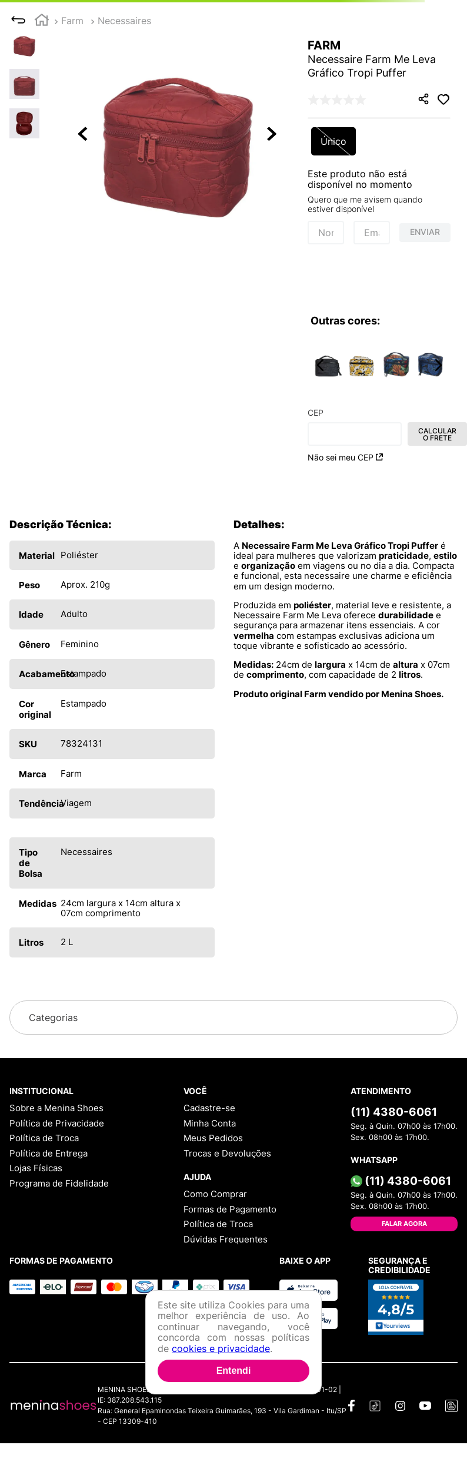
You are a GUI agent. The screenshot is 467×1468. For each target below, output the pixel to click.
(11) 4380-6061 (394, 1112)
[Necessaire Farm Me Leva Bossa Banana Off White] (362, 365)
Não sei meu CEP (345, 457)
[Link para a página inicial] (42, 21)
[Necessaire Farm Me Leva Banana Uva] (396, 365)
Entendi (233, 1371)
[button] (178, 134)
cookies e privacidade (221, 1348)
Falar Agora (404, 1224)
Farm (72, 20)
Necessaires (124, 20)
